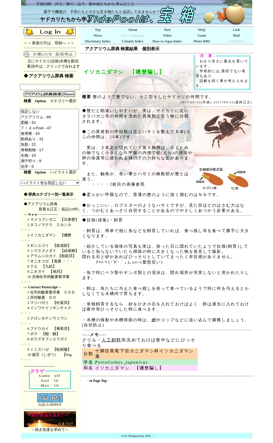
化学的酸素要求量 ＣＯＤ (54, 292)
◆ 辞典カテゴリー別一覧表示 (48, 194)
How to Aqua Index (167, 41)
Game (201, 35)
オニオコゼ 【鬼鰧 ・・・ (51, 261)
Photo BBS (201, 41)
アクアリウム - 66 (49, 117)
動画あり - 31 (49, 139)
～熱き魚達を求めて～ (50, 428)
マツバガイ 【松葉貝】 (50, 302)
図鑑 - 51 (49, 123)
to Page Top (98, 381)
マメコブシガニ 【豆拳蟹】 (54, 219)
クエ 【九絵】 (43, 266)
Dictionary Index (97, 41)
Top (98, 29)
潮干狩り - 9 (49, 161)
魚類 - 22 (49, 144)
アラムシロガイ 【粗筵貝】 (53, 256)
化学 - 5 (49, 166)
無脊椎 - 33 (49, 134)
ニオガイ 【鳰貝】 (47, 271)
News (98, 35)
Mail (236, 35)
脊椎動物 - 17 (49, 150)
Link (236, 29)
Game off (50, 375)
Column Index (132, 41)
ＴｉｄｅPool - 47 (49, 128)
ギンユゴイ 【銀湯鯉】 (50, 245)
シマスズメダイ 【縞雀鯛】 (54, 250)
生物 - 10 (49, 155)
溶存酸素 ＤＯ (43, 297)
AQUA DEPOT (50, 403)
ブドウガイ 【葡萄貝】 (50, 328)
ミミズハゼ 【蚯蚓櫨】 (50, 349)
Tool (167, 29)
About (132, 29)
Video (167, 35)
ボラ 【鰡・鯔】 (45, 334)
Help (201, 29)
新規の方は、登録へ (49, 43)
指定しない (49, 112)
